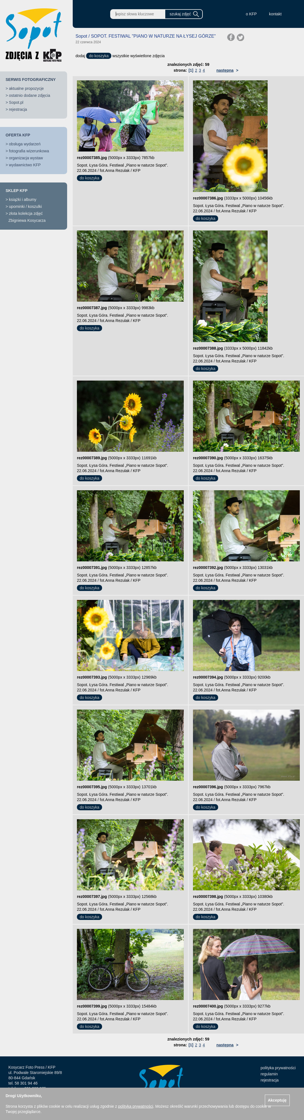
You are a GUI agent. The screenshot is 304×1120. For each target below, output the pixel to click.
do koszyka (99, 56)
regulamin (269, 1074)
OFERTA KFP (18, 135)
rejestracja (18, 109)
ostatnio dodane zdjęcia (29, 95)
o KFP (251, 14)
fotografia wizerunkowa (29, 151)
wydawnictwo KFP (25, 165)
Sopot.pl (16, 102)
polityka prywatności (278, 1068)
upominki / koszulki (25, 206)
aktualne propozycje (26, 88)
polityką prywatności (135, 1106)
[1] (190, 70)
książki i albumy (22, 199)
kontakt (275, 14)
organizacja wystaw (26, 158)
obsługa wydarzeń (25, 144)
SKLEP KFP (16, 190)
